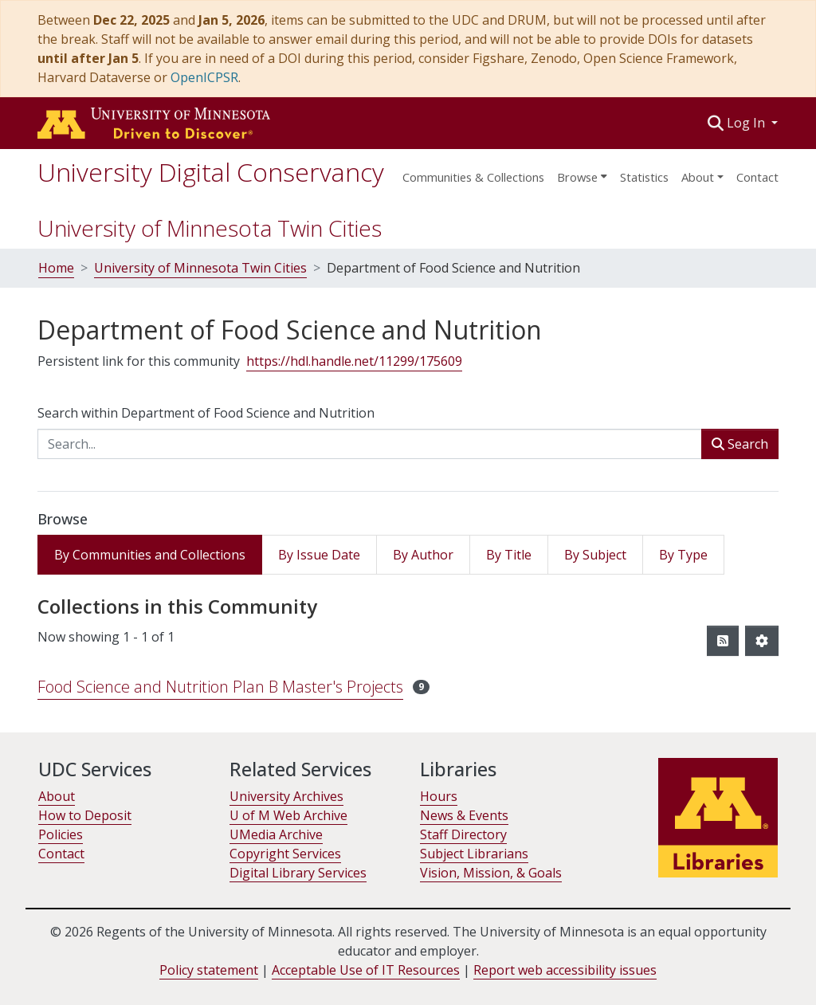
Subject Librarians (474, 853)
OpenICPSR (204, 77)
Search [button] (740, 444)
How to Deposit (84, 815)
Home (56, 268)
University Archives (286, 796)
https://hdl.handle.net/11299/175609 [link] (354, 361)
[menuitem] (582, 172)
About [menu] (697, 177)
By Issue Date (319, 554)
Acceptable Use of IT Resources (366, 970)
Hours (438, 796)
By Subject (595, 554)
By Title (509, 554)
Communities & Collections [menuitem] (473, 177)
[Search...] (369, 444)
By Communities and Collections (149, 554)
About (56, 796)
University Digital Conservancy (210, 172)
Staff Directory (463, 834)
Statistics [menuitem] (644, 177)
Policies (60, 834)
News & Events (464, 815)
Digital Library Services (298, 872)
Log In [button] (747, 123)
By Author (423, 554)
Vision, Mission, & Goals (491, 872)
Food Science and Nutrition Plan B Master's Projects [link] (220, 686)
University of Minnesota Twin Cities (209, 228)
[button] (716, 122)
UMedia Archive (276, 834)
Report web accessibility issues (565, 970)
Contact (757, 177)
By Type (683, 554)
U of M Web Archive (288, 815)
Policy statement (208, 970)
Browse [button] (577, 177)
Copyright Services (285, 853)
